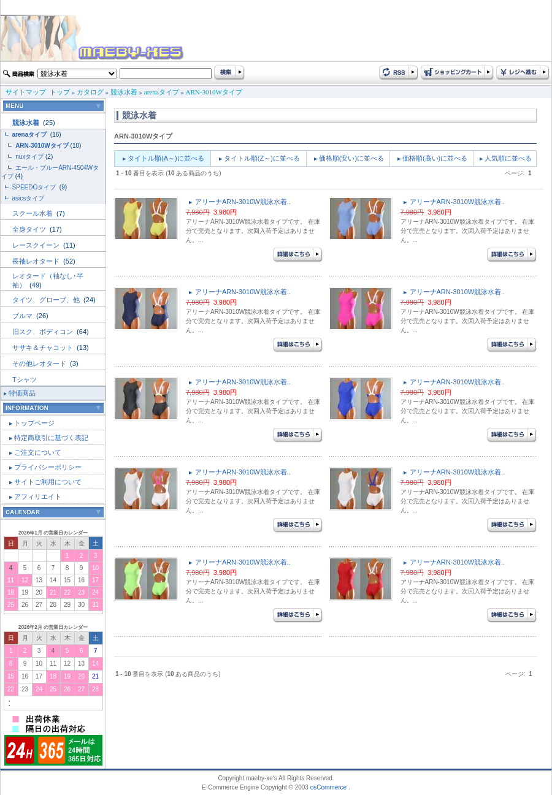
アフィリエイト (37, 496)
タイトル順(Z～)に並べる (262, 158)
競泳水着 (123, 92)
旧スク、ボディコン (43, 331)
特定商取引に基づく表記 (51, 437)
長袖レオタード (36, 261)
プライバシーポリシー (48, 467)
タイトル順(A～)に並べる (166, 158)
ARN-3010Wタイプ (214, 92)
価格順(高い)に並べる (434, 158)
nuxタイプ (29, 156)
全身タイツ (30, 229)
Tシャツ (24, 379)
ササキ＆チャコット (43, 347)
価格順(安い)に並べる (351, 158)
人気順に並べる (508, 158)
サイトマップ (26, 92)
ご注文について (37, 452)
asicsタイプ (29, 198)
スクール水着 (33, 213)
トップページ (34, 423)
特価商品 (22, 393)
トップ (60, 92)
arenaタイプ (161, 92)
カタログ (90, 92)
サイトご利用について (48, 481)
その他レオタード (40, 363)
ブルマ (23, 315)
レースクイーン (36, 245)
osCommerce (328, 787)
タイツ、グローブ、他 (47, 299)
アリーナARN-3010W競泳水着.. (243, 201)
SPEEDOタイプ (35, 187)
